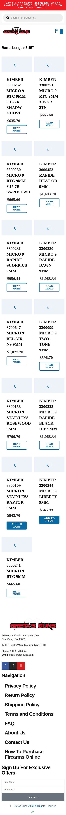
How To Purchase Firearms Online (24, 754)
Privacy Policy (20, 686)
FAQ (9, 723)
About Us (15, 733)
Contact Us (17, 742)
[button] (61, 31)
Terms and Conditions (29, 714)
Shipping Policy (22, 704)
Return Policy (20, 695)
